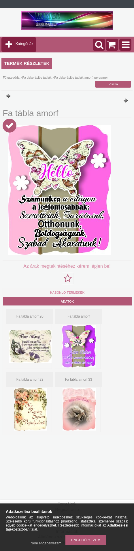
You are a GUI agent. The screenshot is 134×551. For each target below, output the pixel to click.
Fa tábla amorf (78, 316)
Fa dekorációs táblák (37, 77)
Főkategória (11, 77)
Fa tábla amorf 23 (30, 380)
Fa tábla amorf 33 (78, 380)
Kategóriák (24, 43)
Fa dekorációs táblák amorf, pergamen (81, 77)
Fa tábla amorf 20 (30, 316)
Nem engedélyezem (46, 543)
